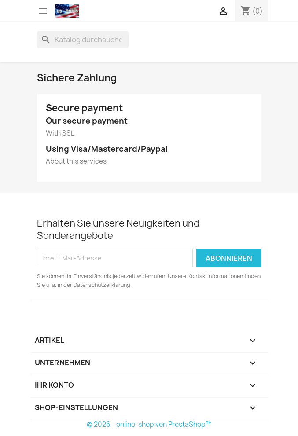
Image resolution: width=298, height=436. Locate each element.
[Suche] (83, 39)
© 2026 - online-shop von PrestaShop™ (149, 424)
